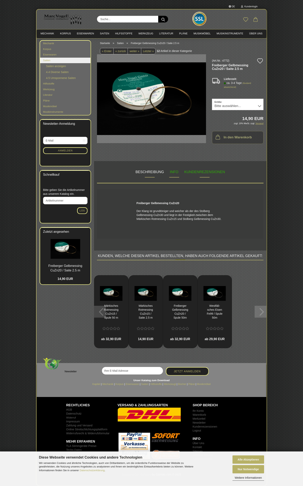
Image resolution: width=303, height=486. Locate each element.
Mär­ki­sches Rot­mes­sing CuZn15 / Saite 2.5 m (145, 311)
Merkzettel (199, 418)
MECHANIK (47, 33)
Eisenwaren (49, 54)
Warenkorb (199, 414)
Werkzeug (49, 89)
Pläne (46, 100)
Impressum (73, 421)
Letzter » (148, 51)
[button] (256, 19)
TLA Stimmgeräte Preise (81, 446)
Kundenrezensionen (204, 172)
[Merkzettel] (246, 19)
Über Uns (255, 33)
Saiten (46, 60)
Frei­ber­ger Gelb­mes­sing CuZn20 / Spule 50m (180, 311)
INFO (174, 172)
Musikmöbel (50, 106)
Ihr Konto (198, 410)
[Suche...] (163, 19)
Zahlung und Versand (79, 425)
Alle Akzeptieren (248, 459)
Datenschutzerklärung (92, 470)
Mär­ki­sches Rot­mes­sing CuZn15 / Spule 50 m (111, 311)
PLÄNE (183, 33)
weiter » (134, 51)
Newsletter (199, 422)
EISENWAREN (85, 33)
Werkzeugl (170, 384)
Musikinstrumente (53, 111)
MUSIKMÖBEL (202, 33)
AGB (69, 409)
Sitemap (198, 451)
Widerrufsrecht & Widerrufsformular (87, 433)
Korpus (47, 49)
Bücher (182, 384)
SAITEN (104, 33)
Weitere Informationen (248, 477)
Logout (197, 430)
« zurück (120, 51)
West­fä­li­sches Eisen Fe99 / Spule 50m (214, 311)
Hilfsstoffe (48, 83)
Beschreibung (150, 172)
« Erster (107, 51)
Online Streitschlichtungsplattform (86, 429)
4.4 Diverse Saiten (57, 72)
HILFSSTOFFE (124, 33)
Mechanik (48, 43)
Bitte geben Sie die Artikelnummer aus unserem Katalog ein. (64, 191)
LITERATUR (166, 33)
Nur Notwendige (248, 469)
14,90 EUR (65, 279)
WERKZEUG (145, 33)
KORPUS (65, 33)
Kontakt (197, 447)
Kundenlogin (249, 6)
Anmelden (65, 150)
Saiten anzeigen (56, 66)
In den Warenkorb (233, 137)
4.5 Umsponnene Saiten (61, 78)
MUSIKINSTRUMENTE (229, 33)
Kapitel (96, 384)
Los (82, 210)
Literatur (48, 94)
